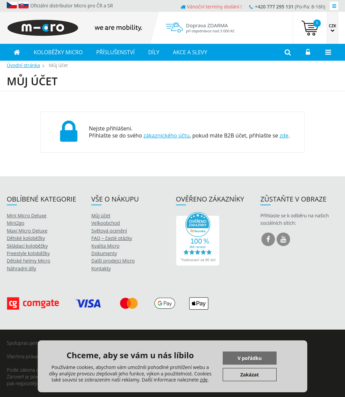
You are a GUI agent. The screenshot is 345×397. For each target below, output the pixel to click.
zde (284, 135)
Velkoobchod (105, 223)
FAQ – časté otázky (111, 238)
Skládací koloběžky (27, 246)
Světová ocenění (109, 230)
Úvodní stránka (23, 65)
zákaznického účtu (167, 135)
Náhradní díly (21, 268)
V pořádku (250, 358)
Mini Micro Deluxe (26, 215)
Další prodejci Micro (113, 260)
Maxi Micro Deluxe (27, 230)
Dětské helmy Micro (28, 260)
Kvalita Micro (105, 246)
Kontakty (101, 268)
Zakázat (249, 374)
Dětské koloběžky (26, 238)
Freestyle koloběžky (28, 253)
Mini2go (15, 223)
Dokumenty (104, 253)
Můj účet (101, 215)
